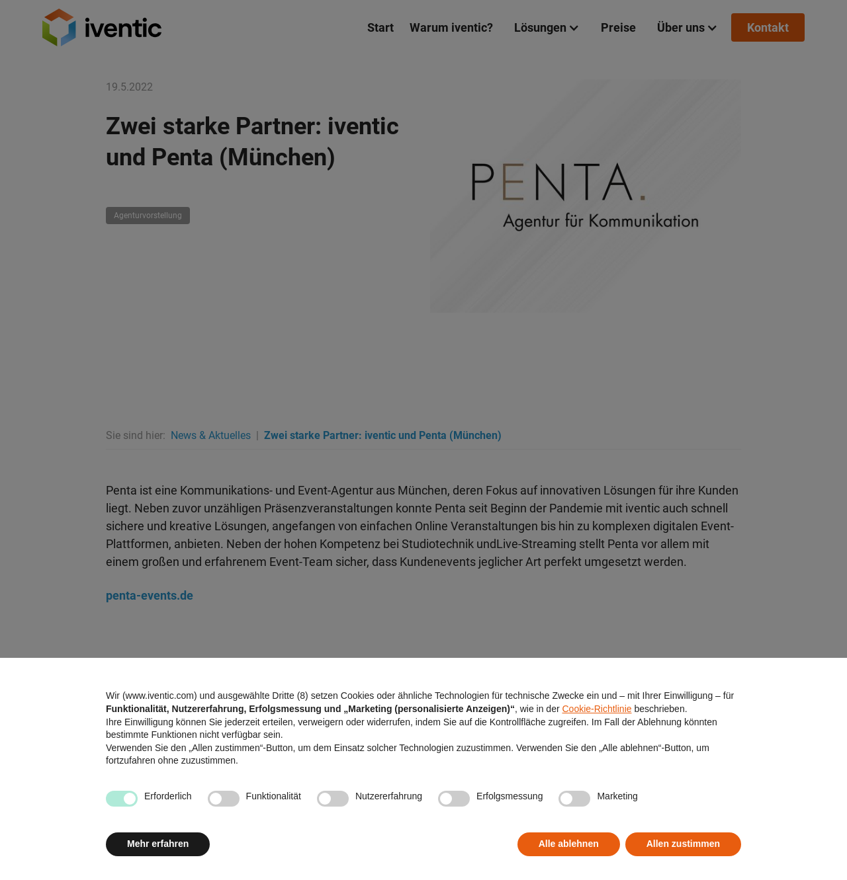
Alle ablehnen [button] (569, 843)
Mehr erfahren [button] (158, 843)
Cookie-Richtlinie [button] (596, 708)
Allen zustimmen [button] (683, 843)
